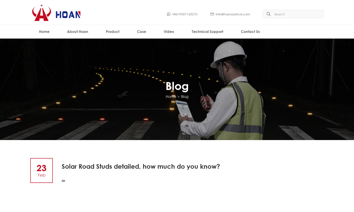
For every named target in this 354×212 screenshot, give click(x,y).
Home (44, 31)
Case (141, 31)
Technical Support (207, 31)
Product (112, 31)
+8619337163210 (181, 14)
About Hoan (77, 31)
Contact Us (250, 31)
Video (169, 31)
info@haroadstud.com (230, 14)
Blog (185, 96)
